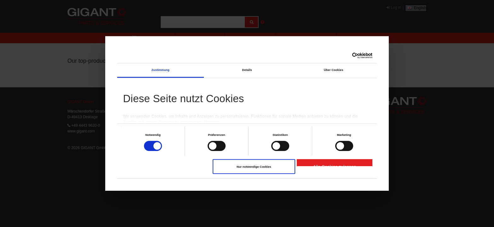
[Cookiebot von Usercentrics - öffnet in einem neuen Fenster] (344, 56)
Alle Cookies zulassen (334, 165)
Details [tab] (247, 70)
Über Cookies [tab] (333, 70)
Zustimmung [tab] (160, 70)
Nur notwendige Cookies (254, 166)
